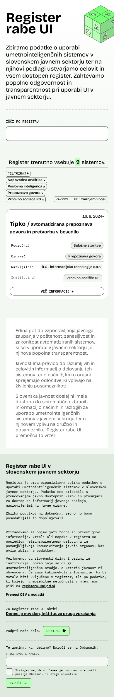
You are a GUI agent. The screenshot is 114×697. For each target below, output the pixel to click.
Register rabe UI (33, 23)
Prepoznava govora (84, 256)
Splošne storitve (87, 245)
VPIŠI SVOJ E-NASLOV (57, 659)
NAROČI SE (18, 683)
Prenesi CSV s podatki (25, 594)
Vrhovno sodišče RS (83, 278)
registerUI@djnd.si (38, 586)
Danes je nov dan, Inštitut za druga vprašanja (51, 613)
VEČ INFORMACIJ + (57, 291)
